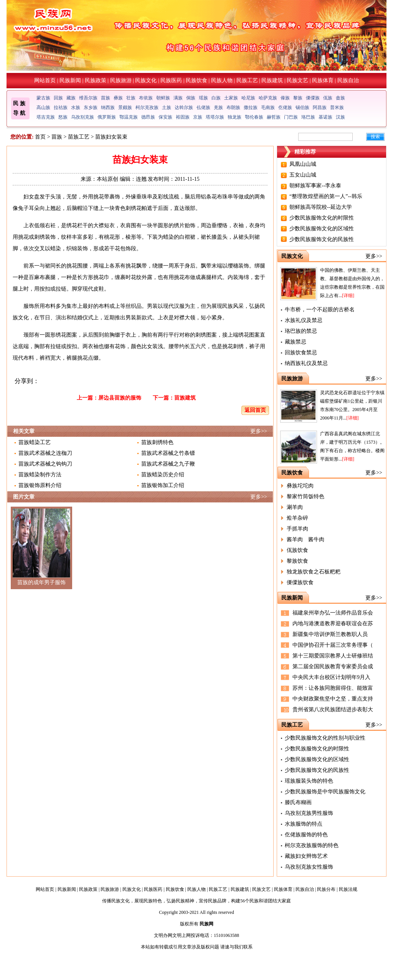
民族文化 (146, 80)
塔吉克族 (45, 117)
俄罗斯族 (106, 117)
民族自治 (348, 80)
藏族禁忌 (295, 342)
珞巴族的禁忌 (301, 331)
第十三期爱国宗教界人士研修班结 (332, 656)
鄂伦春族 (254, 117)
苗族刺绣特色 (157, 442)
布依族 (146, 98)
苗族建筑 (185, 398)
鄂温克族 (128, 117)
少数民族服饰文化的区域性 (321, 228)
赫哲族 (274, 117)
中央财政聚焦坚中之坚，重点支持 (332, 699)
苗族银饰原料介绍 (39, 485)
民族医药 (171, 80)
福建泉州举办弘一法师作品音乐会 (332, 613)
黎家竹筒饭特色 (305, 496)
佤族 (327, 98)
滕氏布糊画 (298, 802)
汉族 (340, 117)
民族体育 (323, 80)
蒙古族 (43, 98)
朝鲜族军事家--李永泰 (315, 185)
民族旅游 (121, 80)
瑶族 (203, 98)
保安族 (165, 117)
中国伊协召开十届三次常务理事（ (332, 645)
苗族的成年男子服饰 (41, 582)
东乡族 (90, 107)
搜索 (375, 136)
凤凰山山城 (302, 164)
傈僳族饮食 (300, 582)
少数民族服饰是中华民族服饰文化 (325, 792)
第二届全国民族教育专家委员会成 (332, 666)
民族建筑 (272, 80)
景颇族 (125, 107)
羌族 (218, 107)
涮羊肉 (295, 507)
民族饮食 (196, 80)
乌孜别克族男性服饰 (309, 813)
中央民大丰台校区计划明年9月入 (331, 677)
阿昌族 (320, 107)
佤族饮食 (297, 550)
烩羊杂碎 (297, 518)
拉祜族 (61, 107)
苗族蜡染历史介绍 (162, 474)
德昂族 (148, 117)
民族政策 (95, 80)
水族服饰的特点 (303, 824)
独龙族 (234, 117)
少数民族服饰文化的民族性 (321, 239)
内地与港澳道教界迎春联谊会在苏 (332, 623)
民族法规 (348, 889)
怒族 (63, 117)
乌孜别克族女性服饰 (309, 867)
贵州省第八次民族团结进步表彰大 (332, 709)
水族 (75, 107)
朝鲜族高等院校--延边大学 (320, 207)
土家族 (231, 98)
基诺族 (325, 117)
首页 (40, 137)
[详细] (348, 295)
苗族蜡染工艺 (34, 442)
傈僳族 (313, 98)
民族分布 (326, 889)
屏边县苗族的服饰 (119, 398)
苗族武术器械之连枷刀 (45, 453)
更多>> (258, 431)
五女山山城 (302, 175)
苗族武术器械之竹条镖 (168, 453)
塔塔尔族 (215, 117)
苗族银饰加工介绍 (162, 485)
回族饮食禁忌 (301, 352)
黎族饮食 (297, 561)
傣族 (285, 98)
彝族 (118, 98)
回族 (58, 98)
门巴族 (291, 117)
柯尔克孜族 (147, 107)
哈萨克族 (268, 98)
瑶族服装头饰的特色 (309, 781)
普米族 (337, 107)
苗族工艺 (78, 137)
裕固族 (183, 117)
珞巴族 (308, 117)
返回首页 (255, 410)
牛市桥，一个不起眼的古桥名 (320, 309)
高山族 (43, 107)
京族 (197, 117)
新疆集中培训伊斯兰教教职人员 (330, 634)
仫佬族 (203, 107)
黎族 (297, 98)
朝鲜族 (163, 98)
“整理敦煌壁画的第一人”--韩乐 (325, 196)
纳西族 (108, 107)
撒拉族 (251, 107)
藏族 (71, 98)
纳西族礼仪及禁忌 (306, 363)
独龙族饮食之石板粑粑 (313, 572)
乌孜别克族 (82, 117)
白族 (216, 98)
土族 (166, 107)
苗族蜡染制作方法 (39, 474)
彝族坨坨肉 (300, 486)
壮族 (130, 98)
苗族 (105, 98)
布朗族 (233, 107)
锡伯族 (302, 107)
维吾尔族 (88, 98)
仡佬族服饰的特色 (306, 835)
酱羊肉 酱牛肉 (305, 539)
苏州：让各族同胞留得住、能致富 (332, 688)
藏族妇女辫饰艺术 (306, 856)
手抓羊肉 (297, 529)
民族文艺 (297, 80)
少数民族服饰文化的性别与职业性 (325, 738)
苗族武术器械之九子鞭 (168, 464)
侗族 (190, 98)
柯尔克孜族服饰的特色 (312, 845)
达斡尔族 (184, 107)
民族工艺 (247, 80)
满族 (178, 98)
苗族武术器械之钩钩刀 (45, 464)
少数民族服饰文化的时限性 (321, 218)
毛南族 (268, 107)
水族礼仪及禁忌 (303, 320)
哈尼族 (248, 98)
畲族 (340, 98)
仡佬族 (285, 107)
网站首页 (45, 80)
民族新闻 (70, 80)
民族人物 (222, 80)
